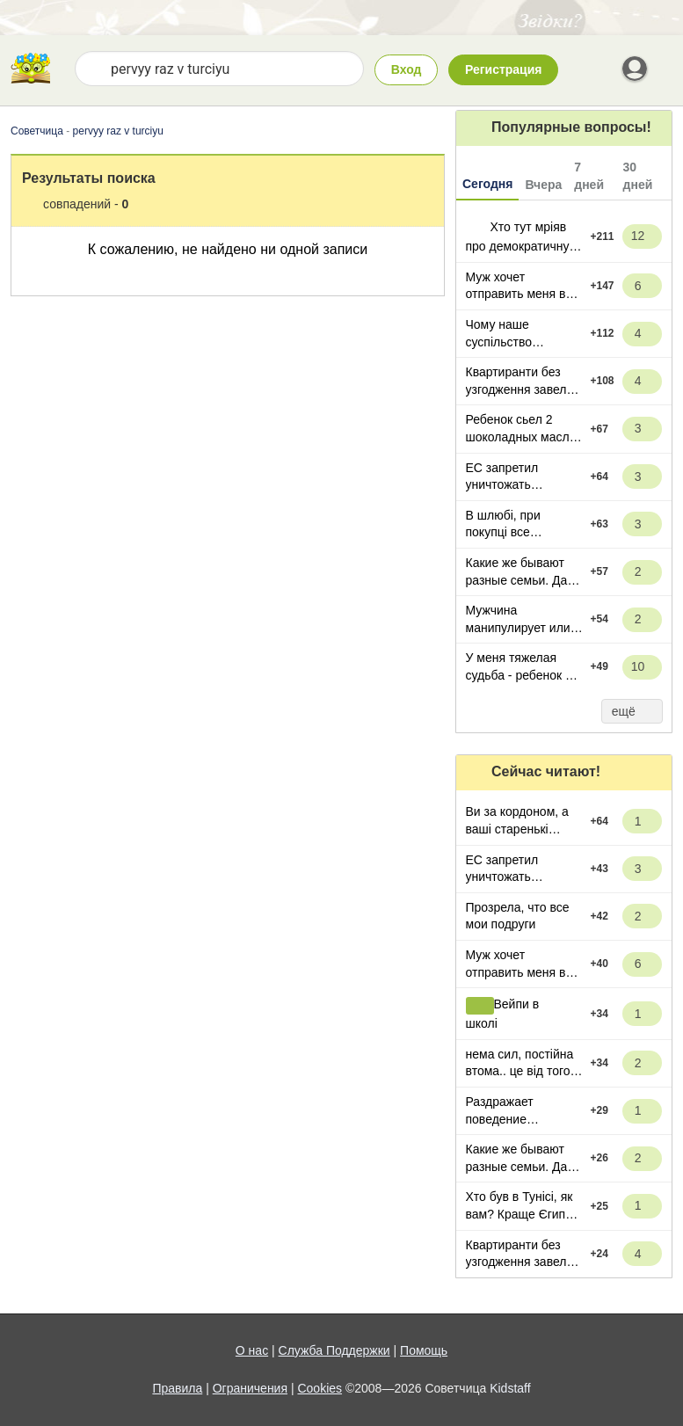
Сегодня (487, 184)
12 (645, 236)
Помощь (423, 1350)
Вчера (543, 185)
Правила (177, 1388)
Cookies (319, 1388)
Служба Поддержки (334, 1350)
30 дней (638, 176)
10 (645, 666)
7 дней (589, 176)
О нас (252, 1350)
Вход (406, 69)
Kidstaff (510, 1388)
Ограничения (250, 1388)
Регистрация (503, 69)
